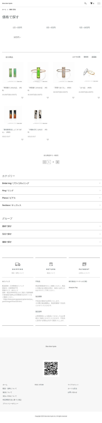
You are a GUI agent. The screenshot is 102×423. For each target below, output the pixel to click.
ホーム (4, 9)
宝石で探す (7, 234)
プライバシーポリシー (10, 404)
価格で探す (12, 9)
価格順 (86, 57)
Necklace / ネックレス (12, 205)
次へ (57, 162)
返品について (7, 393)
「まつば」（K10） (86, 87)
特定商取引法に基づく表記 (11, 400)
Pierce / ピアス (9, 198)
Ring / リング (8, 190)
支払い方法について (9, 397)
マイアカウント (72, 385)
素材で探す (7, 226)
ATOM (41, 385)
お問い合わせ (72, 393)
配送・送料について (9, 389)
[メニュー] (98, 3)
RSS (36, 385)
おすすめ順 (76, 57)
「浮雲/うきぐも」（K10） (62, 87)
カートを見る (72, 389)
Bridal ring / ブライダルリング (15, 183)
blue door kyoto (7, 3)
